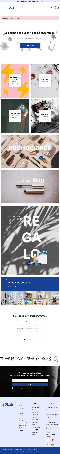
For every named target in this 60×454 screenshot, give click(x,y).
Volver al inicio (30, 45)
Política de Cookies (32, 449)
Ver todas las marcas (30, 340)
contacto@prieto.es (52, 414)
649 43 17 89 (52, 417)
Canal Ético (36, 427)
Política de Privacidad (19, 449)
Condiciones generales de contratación (23, 423)
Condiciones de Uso (6, 449)
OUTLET (35, 430)
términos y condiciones (31, 388)
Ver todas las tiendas (9, 287)
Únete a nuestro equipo (21, 416)
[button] (58, 8)
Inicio (2, 22)
